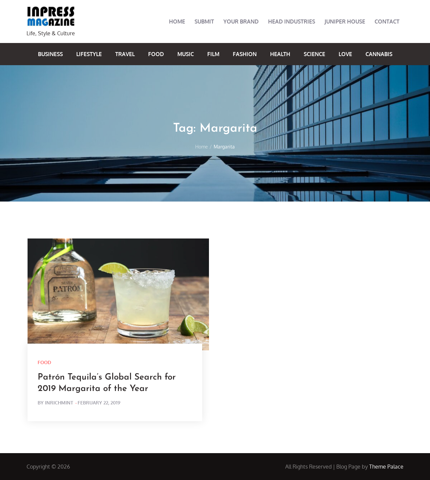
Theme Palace (386, 466)
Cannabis (379, 54)
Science (314, 54)
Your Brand (241, 21)
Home (177, 21)
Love (345, 54)
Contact (387, 21)
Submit (204, 21)
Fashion (245, 54)
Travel (125, 54)
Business (50, 54)
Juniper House (345, 21)
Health (280, 54)
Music (185, 54)
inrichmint (59, 402)
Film (213, 54)
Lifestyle (89, 54)
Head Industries (291, 21)
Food (156, 54)
